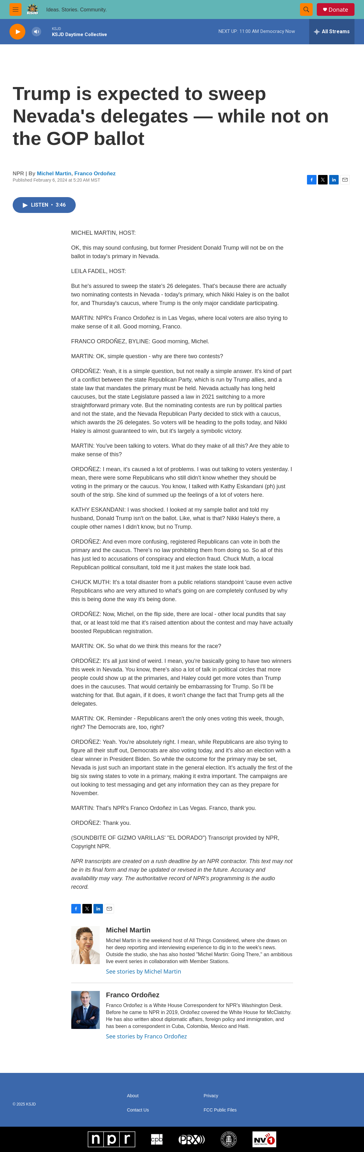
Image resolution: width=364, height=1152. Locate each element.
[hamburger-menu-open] (16, 9)
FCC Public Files (220, 1110)
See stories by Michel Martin (143, 971)
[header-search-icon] (306, 9)
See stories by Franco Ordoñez (146, 1036)
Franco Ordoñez (95, 174)
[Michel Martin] (85, 945)
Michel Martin (54, 174)
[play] (17, 31)
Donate (338, 9)
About (133, 1095)
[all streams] (331, 31)
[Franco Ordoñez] (85, 1010)
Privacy (211, 1095)
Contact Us (138, 1110)
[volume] (36, 32)
